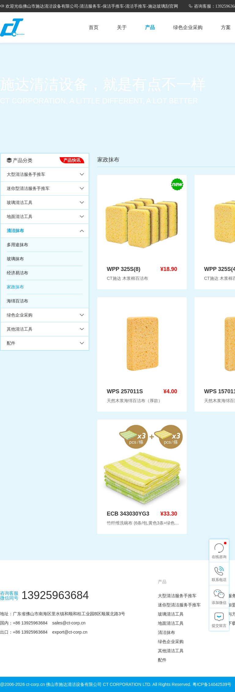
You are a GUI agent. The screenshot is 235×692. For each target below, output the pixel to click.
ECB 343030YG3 (128, 514)
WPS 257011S (125, 391)
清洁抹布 (15, 230)
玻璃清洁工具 (19, 202)
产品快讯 (71, 160)
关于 (122, 27)
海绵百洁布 (17, 300)
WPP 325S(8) (123, 269)
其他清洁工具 (19, 329)
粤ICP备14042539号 (212, 684)
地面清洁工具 (19, 216)
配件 (11, 343)
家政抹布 (15, 286)
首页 (94, 27)
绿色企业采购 (188, 27)
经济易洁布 (17, 272)
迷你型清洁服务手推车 (28, 188)
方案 (226, 27)
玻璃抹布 (15, 258)
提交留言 (219, 626)
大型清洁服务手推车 (26, 174)
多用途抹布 (17, 244)
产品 (150, 27)
